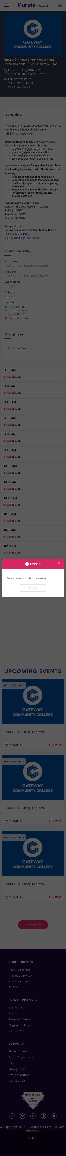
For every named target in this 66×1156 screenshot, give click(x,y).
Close (33, 588)
